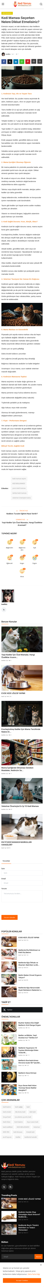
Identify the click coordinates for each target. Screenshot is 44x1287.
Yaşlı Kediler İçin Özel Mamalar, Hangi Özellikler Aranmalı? (22, 523)
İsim (3, 868)
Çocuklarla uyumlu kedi (23, 1117)
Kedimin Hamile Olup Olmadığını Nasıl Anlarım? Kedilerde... (29, 1214)
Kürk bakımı (18, 1122)
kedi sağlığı (19, 1107)
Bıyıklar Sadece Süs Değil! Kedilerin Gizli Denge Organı (29, 1024)
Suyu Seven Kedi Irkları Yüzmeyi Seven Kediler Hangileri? (27, 1087)
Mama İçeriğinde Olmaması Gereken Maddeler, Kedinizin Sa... (17, 769)
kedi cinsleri (7, 1112)
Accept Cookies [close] (22, 1280)
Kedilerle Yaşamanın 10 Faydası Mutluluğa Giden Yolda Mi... (28, 1050)
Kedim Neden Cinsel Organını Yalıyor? (30, 976)
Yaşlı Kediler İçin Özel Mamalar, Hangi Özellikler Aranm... (18, 655)
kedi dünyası (17, 1132)
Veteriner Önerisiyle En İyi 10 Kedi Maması (20, 806)
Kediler (18, 1137)
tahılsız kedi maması (19, 493)
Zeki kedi (32, 1112)
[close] (41, 1265)
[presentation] (19, 908)
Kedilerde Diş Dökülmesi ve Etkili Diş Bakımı (29, 951)
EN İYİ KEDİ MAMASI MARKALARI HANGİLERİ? (16, 843)
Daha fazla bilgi (34, 1274)
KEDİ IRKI (6, 1132)
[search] (41, 4)
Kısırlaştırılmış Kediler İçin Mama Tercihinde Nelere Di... (20, 730)
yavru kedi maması (19, 488)
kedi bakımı (7, 1107)
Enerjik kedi (30, 1132)
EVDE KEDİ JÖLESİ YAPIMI (13, 693)
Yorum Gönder (9, 917)
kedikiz (4, 604)
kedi (2, 696)
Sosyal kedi (7, 1117)
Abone (38, 1257)
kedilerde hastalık (31, 1137)
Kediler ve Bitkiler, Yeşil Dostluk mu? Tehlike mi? (28, 1036)
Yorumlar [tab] (6, 861)
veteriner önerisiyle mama (21, 498)
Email (3, 878)
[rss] (10, 1187)
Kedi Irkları (6, 1122)
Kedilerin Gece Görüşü (27, 1073)
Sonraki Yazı (22, 520)
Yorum (4, 888)
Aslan (20, 1065)
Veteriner (36, 1127)
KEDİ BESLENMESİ (18, 483)
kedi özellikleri (8, 1127)
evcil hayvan (7, 1137)
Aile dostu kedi (20, 1112)
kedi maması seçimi (19, 479)
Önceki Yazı (22, 511)
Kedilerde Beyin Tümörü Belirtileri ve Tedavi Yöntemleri (28, 1227)
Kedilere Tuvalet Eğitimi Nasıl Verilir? (22, 514)
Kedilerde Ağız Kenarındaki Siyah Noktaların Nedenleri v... (30, 989)
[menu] (3, 4)
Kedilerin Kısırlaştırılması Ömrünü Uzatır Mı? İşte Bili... (29, 1061)
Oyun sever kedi (32, 1122)
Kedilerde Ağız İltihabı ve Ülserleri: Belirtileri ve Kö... (28, 964)
